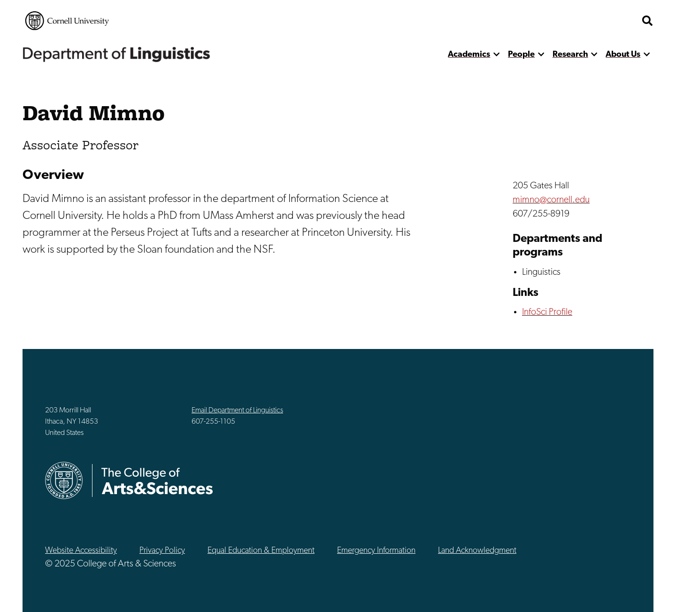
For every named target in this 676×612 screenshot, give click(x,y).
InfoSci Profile (547, 312)
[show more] (496, 54)
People (521, 54)
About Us (623, 54)
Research (570, 54)
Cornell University (67, 20)
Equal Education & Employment (261, 550)
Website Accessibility (81, 550)
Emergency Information (376, 550)
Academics (469, 54)
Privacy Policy (162, 550)
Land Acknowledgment (477, 550)
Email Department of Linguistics (237, 410)
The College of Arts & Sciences (580, 20)
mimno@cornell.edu (551, 200)
